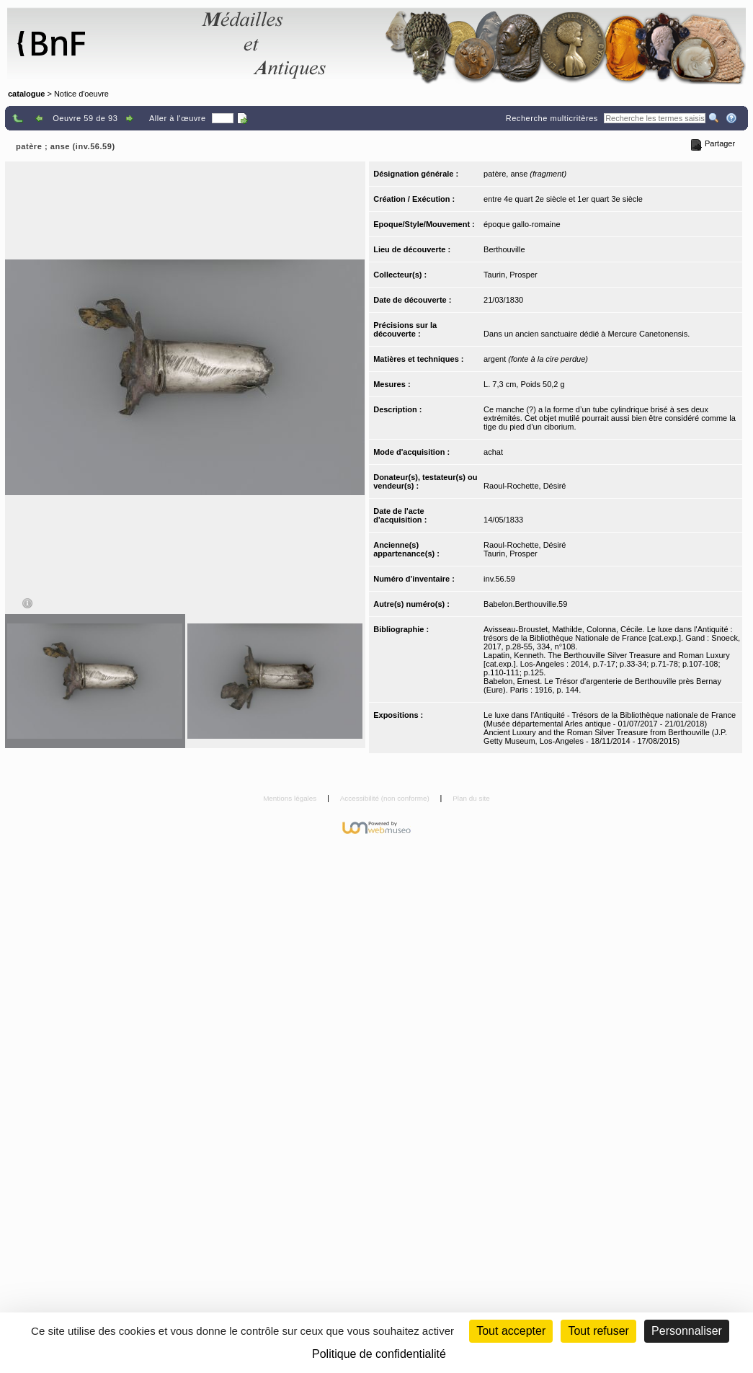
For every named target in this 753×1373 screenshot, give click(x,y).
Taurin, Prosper (511, 274)
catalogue (26, 93)
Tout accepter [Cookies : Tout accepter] (510, 1331)
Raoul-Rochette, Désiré (525, 485)
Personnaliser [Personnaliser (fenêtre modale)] (686, 1331)
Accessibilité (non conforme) (386, 798)
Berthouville (504, 249)
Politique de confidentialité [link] (379, 1354)
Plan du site (471, 798)
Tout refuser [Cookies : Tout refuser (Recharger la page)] (598, 1331)
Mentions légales (290, 798)
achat (493, 452)
